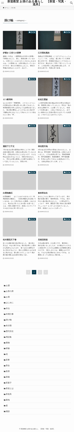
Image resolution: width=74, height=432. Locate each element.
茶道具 (9, 394)
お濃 (8, 285)
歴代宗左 (10, 331)
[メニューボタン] (2, 3)
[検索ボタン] (71, 3)
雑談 (8, 411)
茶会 (8, 365)
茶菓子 (9, 383)
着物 (8, 343)
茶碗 (8, 377)
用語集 (9, 337)
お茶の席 (10, 291)
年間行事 (10, 314)
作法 (8, 308)
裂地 (8, 400)
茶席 (8, 371)
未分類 (9, 326)
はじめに (10, 303)
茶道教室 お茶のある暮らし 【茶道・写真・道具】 (37, 3)
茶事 (8, 360)
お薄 (8, 297)
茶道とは (10, 388)
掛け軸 (9, 320)
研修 (8, 348)
